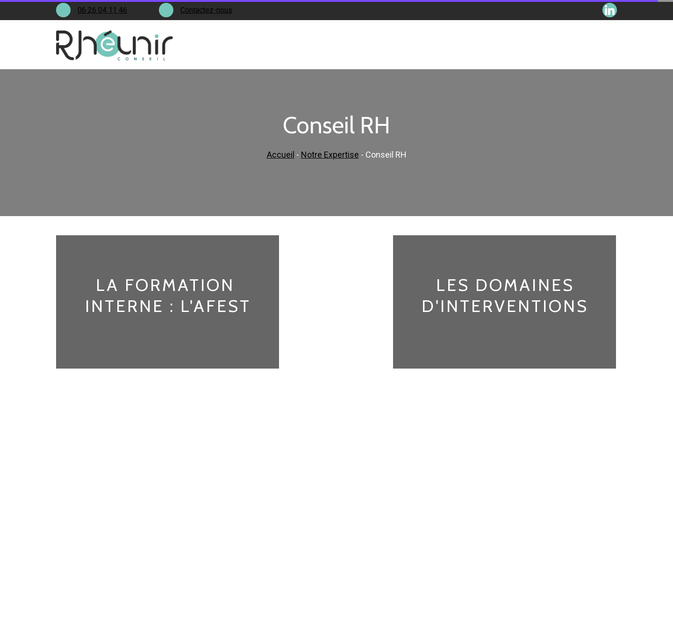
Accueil (280, 155)
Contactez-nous (206, 10)
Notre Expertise (330, 155)
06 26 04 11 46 (102, 10)
